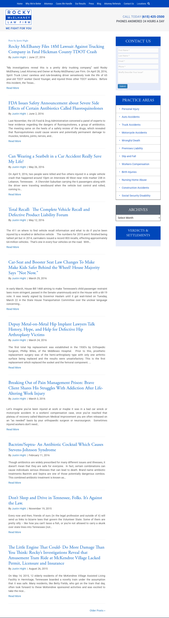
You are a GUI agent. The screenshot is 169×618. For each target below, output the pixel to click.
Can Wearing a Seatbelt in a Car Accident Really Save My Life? (54, 159)
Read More (12, 88)
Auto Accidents (131, 117)
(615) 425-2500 (152, 16)
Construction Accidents (135, 188)
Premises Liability (132, 148)
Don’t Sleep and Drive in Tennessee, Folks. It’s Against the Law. (55, 500)
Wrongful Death (131, 140)
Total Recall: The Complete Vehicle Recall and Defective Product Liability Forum (49, 212)
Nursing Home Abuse (134, 180)
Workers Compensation (135, 164)
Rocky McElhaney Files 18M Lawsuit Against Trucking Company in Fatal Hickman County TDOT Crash (56, 49)
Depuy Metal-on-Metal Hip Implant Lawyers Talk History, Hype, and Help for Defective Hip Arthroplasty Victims (51, 330)
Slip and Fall (129, 156)
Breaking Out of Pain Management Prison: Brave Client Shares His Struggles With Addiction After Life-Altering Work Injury (55, 388)
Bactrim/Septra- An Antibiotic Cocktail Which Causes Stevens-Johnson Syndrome (55, 447)
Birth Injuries (129, 172)
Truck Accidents (131, 125)
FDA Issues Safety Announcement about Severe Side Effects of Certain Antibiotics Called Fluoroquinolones (55, 106)
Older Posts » (97, 610)
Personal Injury (130, 109)
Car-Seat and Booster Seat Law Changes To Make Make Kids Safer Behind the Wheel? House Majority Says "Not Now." (54, 268)
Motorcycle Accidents (134, 132)
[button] (150, 4)
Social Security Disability (136, 195)
